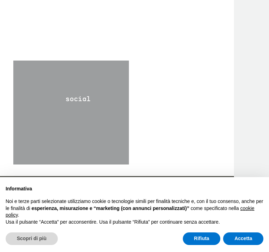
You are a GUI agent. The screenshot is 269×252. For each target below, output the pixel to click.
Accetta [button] (243, 238)
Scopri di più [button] (32, 238)
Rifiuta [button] (201, 238)
